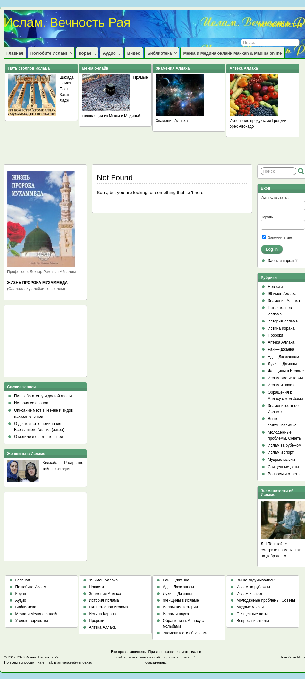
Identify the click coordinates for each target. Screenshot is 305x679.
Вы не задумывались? (256, 580)
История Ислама (283, 321)
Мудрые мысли (281, 459)
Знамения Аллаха (172, 120)
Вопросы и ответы (284, 474)
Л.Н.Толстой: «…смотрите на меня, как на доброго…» (281, 550)
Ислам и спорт (281, 452)
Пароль (267, 217)
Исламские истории (285, 378)
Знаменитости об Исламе (185, 633)
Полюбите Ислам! (51, 54)
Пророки (275, 335)
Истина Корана (281, 328)
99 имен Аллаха (282, 293)
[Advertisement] (36, 343)
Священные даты (283, 467)
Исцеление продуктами (250, 120)
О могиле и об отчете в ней (38, 436)
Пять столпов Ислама (108, 607)
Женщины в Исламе (286, 371)
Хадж (64, 100)
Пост (64, 89)
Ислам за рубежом (284, 445)
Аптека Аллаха (281, 342)
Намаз (65, 83)
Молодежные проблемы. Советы (266, 600)
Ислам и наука (281, 385)
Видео (133, 53)
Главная (14, 53)
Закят (65, 94)
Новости (275, 286)
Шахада (67, 77)
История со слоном (31, 403)
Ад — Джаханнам (283, 357)
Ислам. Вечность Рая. (44, 657)
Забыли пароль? (283, 260)
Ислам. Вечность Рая (67, 22)
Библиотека (162, 54)
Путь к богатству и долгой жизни (43, 396)
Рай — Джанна (281, 349)
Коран (88, 54)
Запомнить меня (278, 237)
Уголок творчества (31, 620)
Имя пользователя (275, 197)
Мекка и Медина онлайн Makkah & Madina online (232, 53)
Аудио (112, 54)
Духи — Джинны (282, 364)
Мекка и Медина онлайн (37, 614)
